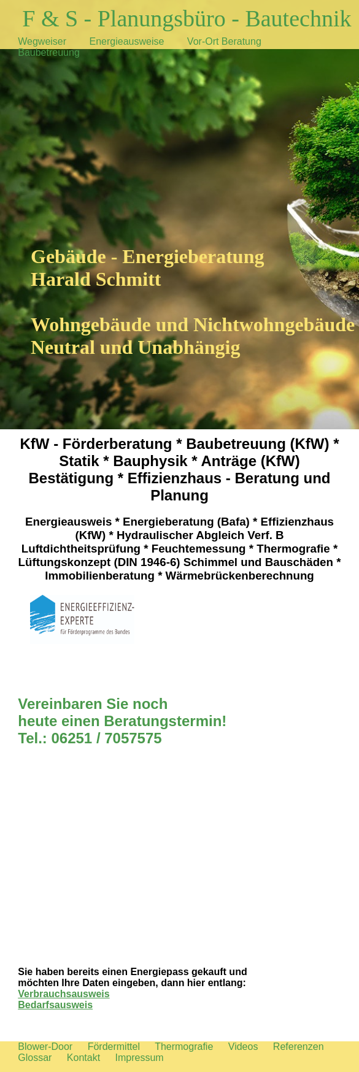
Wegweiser (42, 41)
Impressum (139, 1057)
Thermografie (184, 1046)
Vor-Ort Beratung (224, 41)
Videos (243, 1046)
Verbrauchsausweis (63, 994)
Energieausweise (127, 41)
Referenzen (298, 1046)
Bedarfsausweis (55, 1005)
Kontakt (83, 1057)
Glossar (35, 1057)
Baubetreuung (49, 52)
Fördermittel (114, 1046)
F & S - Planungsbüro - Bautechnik (186, 18)
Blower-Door (45, 1046)
